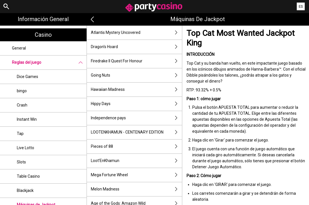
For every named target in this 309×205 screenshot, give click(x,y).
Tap (20, 133)
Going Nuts (136, 75)
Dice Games (27, 76)
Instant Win (27, 119)
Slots (21, 162)
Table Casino (28, 176)
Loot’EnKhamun (136, 161)
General (19, 48)
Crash (22, 105)
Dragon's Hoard (136, 47)
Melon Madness (136, 189)
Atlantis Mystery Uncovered (136, 33)
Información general (43, 19)
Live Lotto (25, 147)
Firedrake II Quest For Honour (136, 61)
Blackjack (25, 190)
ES (301, 6)
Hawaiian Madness (136, 90)
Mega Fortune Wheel (136, 175)
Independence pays (136, 118)
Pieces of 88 (136, 146)
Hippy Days (136, 104)
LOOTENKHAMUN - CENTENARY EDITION (136, 132)
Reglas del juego (49, 62)
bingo (22, 91)
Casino (43, 34)
